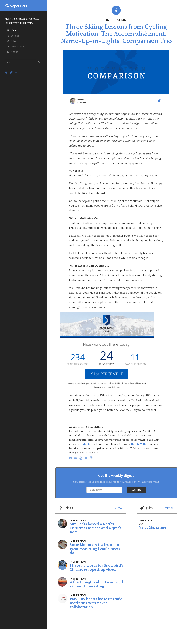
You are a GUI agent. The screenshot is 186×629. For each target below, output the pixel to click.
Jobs (11, 41)
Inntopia (85, 444)
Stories (13, 36)
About (12, 52)
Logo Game (15, 46)
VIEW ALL (119, 508)
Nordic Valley (139, 444)
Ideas (12, 30)
